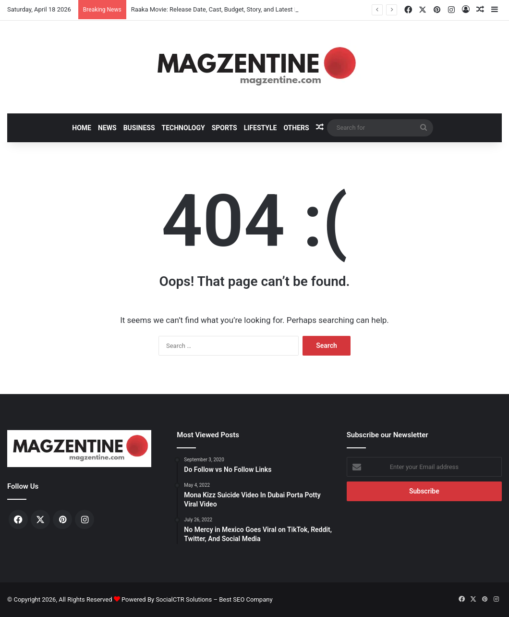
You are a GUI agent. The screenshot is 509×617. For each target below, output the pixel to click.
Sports (224, 128)
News (107, 128)
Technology (183, 128)
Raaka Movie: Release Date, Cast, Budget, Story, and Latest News (220, 9)
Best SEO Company (245, 599)
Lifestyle (260, 128)
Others (296, 128)
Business (139, 128)
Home (81, 128)
